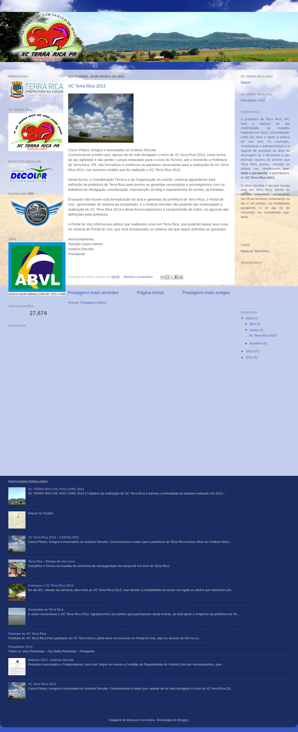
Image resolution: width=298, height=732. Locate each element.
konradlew (147, 720)
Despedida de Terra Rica (45, 609)
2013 (250, 318)
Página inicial (150, 292)
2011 (250, 357)
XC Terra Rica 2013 (87, 86)
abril (253, 324)
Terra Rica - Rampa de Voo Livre (51, 561)
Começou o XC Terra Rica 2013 (50, 585)
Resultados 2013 (20, 647)
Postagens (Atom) (93, 302)
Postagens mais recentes (93, 292)
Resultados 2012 (253, 100)
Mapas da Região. (41, 513)
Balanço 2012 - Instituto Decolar (51, 660)
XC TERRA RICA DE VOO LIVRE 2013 (56, 489)
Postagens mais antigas (206, 292)
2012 (250, 351)
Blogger (182, 720)
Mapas (246, 82)
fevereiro (256, 343)
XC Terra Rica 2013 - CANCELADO (53, 537)
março (254, 330)
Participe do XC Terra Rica (27, 633)
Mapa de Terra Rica (255, 251)
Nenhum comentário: (138, 277)
